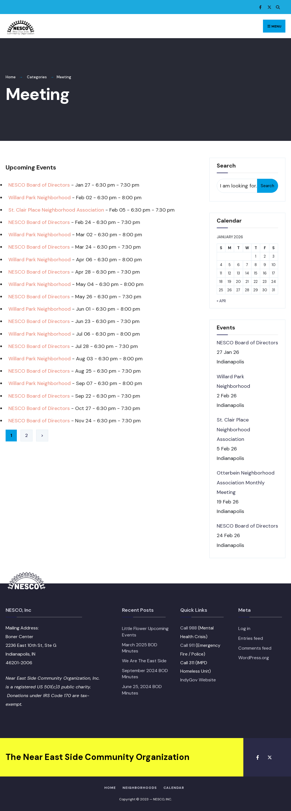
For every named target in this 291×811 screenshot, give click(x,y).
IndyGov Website (198, 680)
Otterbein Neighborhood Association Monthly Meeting (245, 482)
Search (267, 186)
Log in (244, 628)
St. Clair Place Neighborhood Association (56, 210)
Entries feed (250, 638)
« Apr (221, 301)
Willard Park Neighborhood (39, 197)
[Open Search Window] (277, 7)
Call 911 (187, 645)
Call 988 (188, 628)
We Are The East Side (144, 661)
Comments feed (254, 648)
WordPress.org (253, 658)
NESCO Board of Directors (39, 185)
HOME (110, 787)
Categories (37, 77)
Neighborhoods (140, 787)
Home (11, 77)
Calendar (173, 787)
